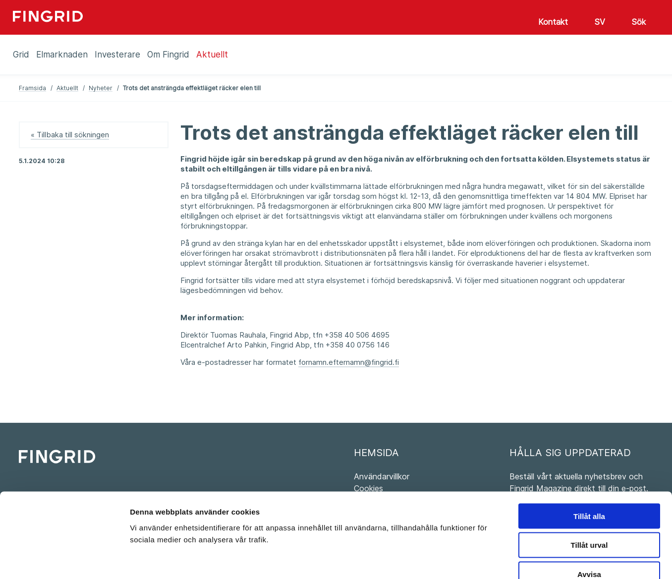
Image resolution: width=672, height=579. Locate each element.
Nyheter (100, 88)
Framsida (32, 88)
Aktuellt (67, 88)
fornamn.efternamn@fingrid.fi (348, 362)
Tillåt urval (589, 486)
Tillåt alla (589, 457)
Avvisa (589, 516)
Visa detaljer (538, 559)
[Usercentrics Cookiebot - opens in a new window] (64, 559)
